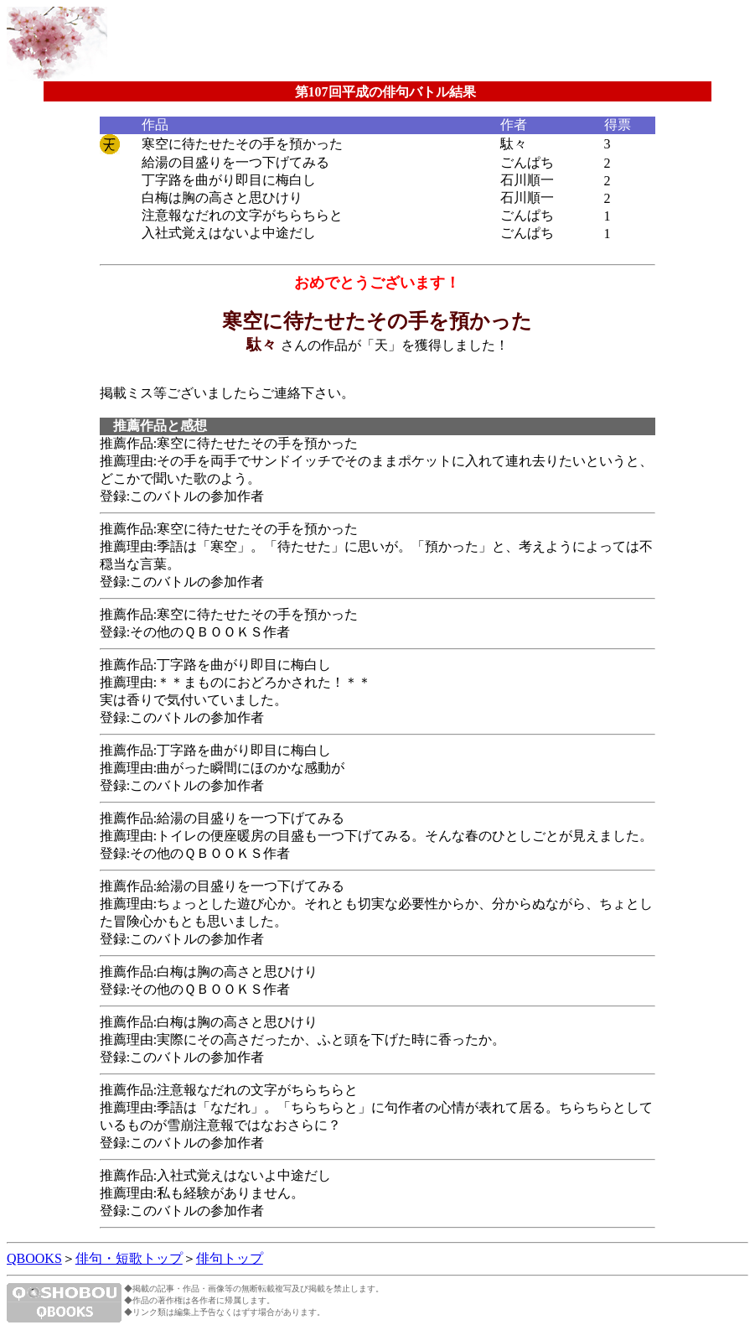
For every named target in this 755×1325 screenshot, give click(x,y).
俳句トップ (229, 1258)
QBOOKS (34, 1258)
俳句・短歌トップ (129, 1258)
